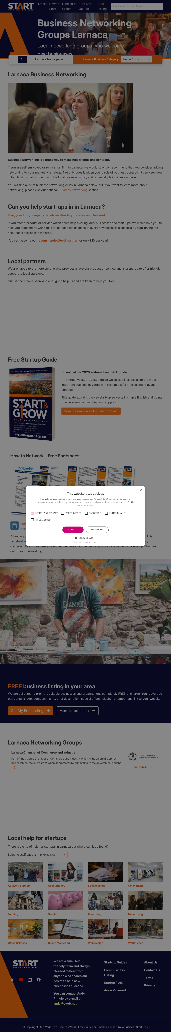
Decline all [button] (97, 529)
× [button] (141, 490)
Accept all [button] (73, 529)
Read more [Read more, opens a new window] (89, 505)
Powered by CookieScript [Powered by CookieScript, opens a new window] (85, 542)
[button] (32, 513)
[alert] (85, 516)
